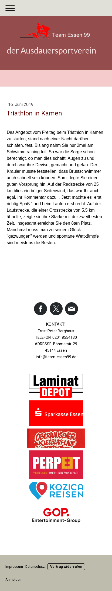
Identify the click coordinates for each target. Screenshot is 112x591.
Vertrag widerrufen (66, 567)
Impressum (14, 567)
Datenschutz (35, 567)
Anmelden (13, 579)
